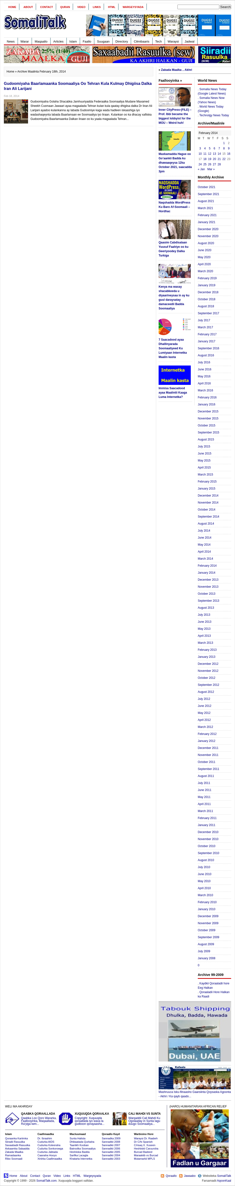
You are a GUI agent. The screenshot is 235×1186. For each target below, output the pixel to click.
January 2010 (206, 909)
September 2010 (208, 853)
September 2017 (208, 313)
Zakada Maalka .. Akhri (176, 70)
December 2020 (208, 229)
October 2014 (206, 509)
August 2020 (206, 243)
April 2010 (204, 888)
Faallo (87, 41)
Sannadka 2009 (111, 1138)
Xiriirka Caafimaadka (49, 1158)
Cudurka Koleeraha (48, 1145)
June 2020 (204, 250)
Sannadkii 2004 (111, 1155)
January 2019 (206, 285)
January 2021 (206, 222)
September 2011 (208, 769)
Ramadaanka (13, 1155)
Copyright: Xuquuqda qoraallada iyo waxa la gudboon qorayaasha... (85, 1119)
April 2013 (204, 635)
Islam (73, 41)
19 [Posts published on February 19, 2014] (209, 159)
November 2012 (208, 671)
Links (97, 7)
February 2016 (207, 397)
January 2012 (206, 741)
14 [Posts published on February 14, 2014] (219, 153)
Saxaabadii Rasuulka (17, 1145)
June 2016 (204, 369)
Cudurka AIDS (45, 1141)
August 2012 (206, 692)
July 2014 (204, 530)
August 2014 (206, 523)
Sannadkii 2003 (111, 1158)
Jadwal (189, 41)
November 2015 (208, 418)
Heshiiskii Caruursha (146, 1148)
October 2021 (206, 187)
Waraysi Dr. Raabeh (146, 1138)
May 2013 (204, 628)
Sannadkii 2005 (111, 1151)
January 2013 (206, 657)
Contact (46, 7)
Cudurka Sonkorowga (50, 1148)
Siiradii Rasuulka (15, 1141)
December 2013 (208, 579)
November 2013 (208, 586)
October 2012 (206, 678)
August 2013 (206, 607)
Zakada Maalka (14, 1151)
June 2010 (204, 874)
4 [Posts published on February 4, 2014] (205, 148)
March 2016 (205, 390)
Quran (65, 7)
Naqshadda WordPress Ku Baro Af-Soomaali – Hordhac (174, 207)
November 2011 (208, 755)
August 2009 (206, 944)
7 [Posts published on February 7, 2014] (219, 148)
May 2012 (204, 713)
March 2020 (205, 271)
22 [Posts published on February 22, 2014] (224, 159)
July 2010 (204, 867)
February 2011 (207, 818)
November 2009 (208, 923)
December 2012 (208, 664)
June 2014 (204, 537)
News (11, 41)
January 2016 (206, 404)
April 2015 (204, 467)
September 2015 (208, 432)
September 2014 (208, 516)
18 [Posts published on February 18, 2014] (204, 159)
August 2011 (206, 776)
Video (81, 7)
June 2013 (204, 621)
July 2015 (204, 446)
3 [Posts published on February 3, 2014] (200, 148)
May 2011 (204, 797)
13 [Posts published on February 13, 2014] (214, 153)
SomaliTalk (224, 1176)
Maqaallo (41, 41)
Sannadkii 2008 (111, 1141)
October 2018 (206, 299)
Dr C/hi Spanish (143, 1141)
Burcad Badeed (143, 1151)
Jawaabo (190, 1176)
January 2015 (206, 488)
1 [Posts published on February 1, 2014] (224, 143)
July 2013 (204, 614)
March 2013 (205, 642)
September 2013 (208, 600)
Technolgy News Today (214, 115)
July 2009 (204, 951)
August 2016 (206, 355)
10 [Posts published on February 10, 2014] (200, 153)
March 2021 (205, 208)
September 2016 (208, 348)
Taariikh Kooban (79, 1145)
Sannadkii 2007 (111, 1145)
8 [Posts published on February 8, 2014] (224, 148)
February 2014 (207, 565)
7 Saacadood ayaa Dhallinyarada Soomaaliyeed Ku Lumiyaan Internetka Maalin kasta (173, 348)
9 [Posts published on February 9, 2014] (229, 148)
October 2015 (206, 425)
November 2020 (208, 236)
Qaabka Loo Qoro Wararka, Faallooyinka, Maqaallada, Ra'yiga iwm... (31, 1119)
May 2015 (204, 460)
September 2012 (208, 685)
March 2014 (205, 558)
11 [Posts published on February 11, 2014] (204, 153)
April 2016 (204, 383)
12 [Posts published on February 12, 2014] (209, 153)
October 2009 (206, 930)
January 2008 (206, 958)
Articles (58, 41)
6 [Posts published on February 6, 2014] (214, 148)
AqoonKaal (224, 1180)
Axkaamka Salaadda (17, 1148)
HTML (112, 7)
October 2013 (206, 593)
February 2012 (207, 734)
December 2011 (208, 748)
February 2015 (207, 481)
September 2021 (208, 194)
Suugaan (103, 41)
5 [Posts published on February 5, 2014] (210, 148)
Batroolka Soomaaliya (82, 1148)
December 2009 (208, 916)
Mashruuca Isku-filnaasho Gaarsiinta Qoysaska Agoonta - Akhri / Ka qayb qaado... (195, 1092)
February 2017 (207, 334)
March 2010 (205, 895)
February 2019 (207, 278)
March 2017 (205, 327)
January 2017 (206, 341)
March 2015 (205, 474)
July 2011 (204, 783)
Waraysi (173, 41)
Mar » (211, 169)
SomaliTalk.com (46, 1180)
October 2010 (206, 846)
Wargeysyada (133, 7)
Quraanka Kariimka (16, 1138)
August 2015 (206, 439)
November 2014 (208, 502)
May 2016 (204, 376)
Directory (121, 41)
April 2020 (204, 264)
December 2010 (208, 832)
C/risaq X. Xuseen (144, 1145)
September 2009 (208, 937)
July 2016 (204, 362)
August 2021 (206, 201)
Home (12, 7)
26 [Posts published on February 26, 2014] (209, 164)
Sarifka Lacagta (79, 1155)
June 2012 (204, 706)
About (28, 7)
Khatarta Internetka (81, 1158)
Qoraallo (171, 1176)
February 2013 (207, 650)
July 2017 (204, 320)
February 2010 (207, 902)
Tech (158, 41)
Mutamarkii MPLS (144, 1158)
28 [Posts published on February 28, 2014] (219, 164)
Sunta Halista (77, 1138)
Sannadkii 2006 (111, 1148)
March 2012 (205, 727)
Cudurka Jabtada (47, 1151)
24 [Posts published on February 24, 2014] (200, 164)
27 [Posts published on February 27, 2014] (214, 164)
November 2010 (208, 839)
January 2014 (206, 572)
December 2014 (208, 495)
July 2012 (204, 699)
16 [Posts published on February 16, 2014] (228, 153)
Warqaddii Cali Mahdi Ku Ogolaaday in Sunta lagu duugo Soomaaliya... (138, 1119)
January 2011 (206, 825)
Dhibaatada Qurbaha (82, 1141)
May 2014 (204, 544)
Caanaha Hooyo (47, 1155)
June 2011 (204, 790)
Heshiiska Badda (80, 1151)
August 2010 (206, 860)
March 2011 (205, 811)
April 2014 (204, 551)
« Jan (201, 169)
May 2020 (204, 257)
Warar (25, 41)
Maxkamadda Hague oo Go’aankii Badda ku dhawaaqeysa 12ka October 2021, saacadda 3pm (175, 162)
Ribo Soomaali (13, 1158)
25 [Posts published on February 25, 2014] (204, 164)
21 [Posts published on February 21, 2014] (219, 159)
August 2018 (206, 306)
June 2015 (204, 453)
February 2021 (207, 215)
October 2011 (206, 762)
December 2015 (208, 411)
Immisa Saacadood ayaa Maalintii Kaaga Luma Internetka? (173, 393)
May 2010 (204, 881)
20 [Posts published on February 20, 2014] (214, 159)
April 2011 (204, 804)
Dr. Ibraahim (44, 1138)
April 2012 (204, 720)
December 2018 (208, 292)
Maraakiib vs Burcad (146, 1155)
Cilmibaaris (141, 41)
